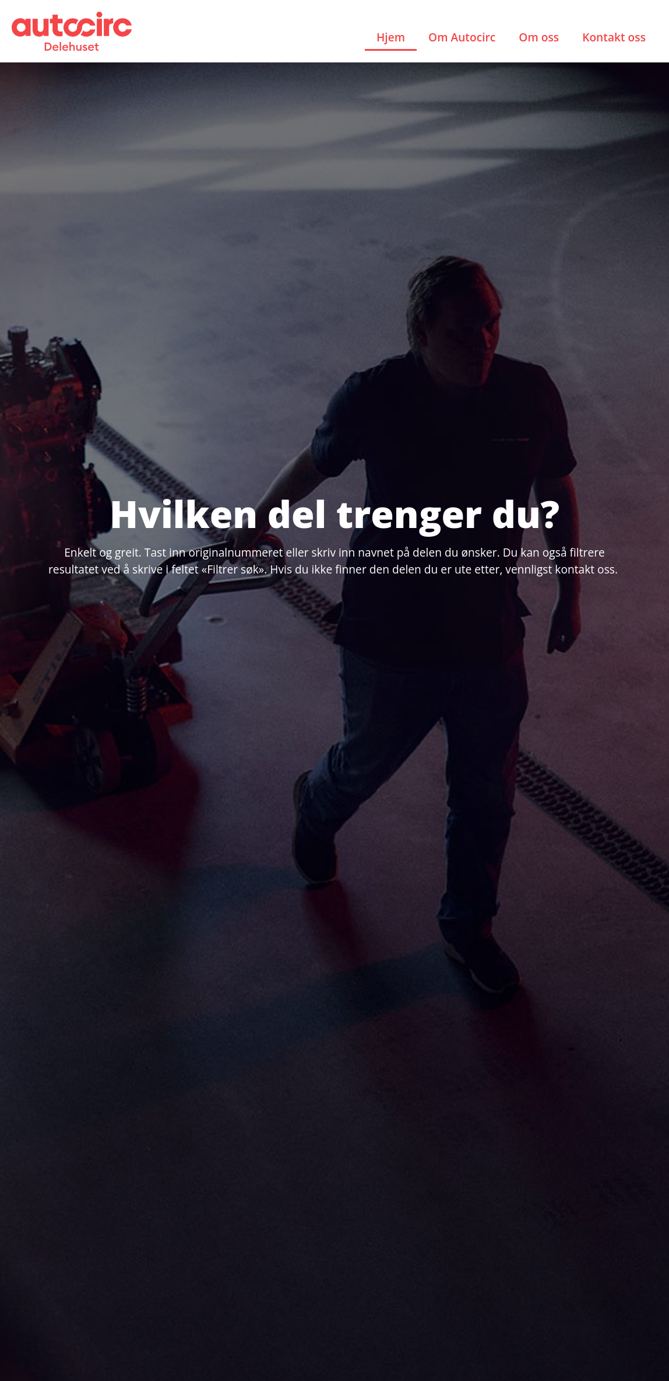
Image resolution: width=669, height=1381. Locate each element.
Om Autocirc (461, 37)
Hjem (390, 37)
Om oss (539, 37)
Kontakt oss (614, 37)
